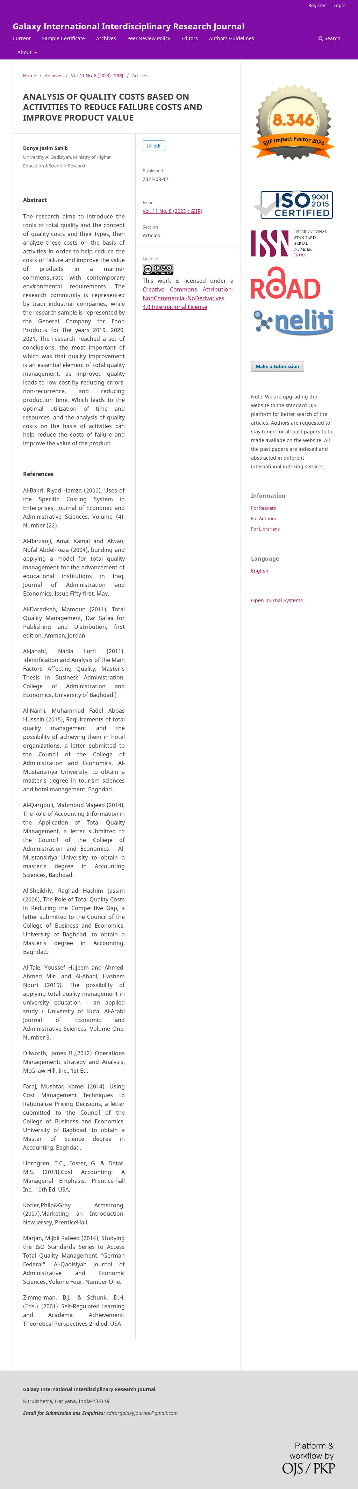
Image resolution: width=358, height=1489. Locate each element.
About (25, 52)
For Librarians (265, 529)
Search (329, 38)
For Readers (263, 508)
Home (29, 75)
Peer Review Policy (148, 38)
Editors (189, 38)
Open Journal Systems (277, 600)
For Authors (263, 518)
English (259, 570)
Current (22, 38)
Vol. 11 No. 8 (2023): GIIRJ (97, 75)
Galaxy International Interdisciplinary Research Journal (128, 26)
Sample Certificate (63, 38)
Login (339, 5)
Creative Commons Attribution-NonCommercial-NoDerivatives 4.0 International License (188, 298)
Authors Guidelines (231, 38)
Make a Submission (277, 366)
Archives (106, 38)
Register (316, 5)
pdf (156, 146)
